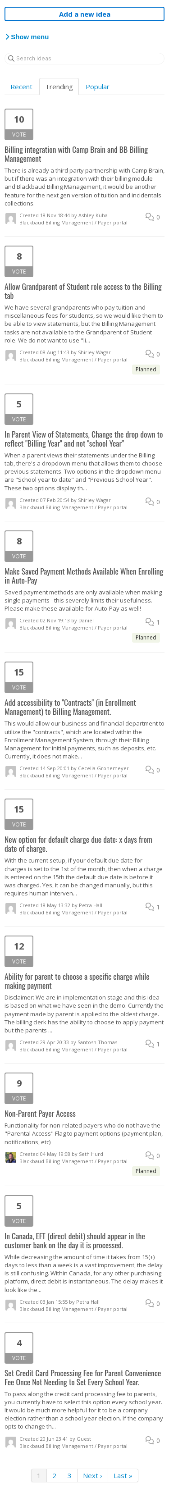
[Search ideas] (84, 58)
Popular (98, 86)
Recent (21, 86)
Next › (92, 1475)
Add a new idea (84, 13)
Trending (59, 86)
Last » (123, 1475)
